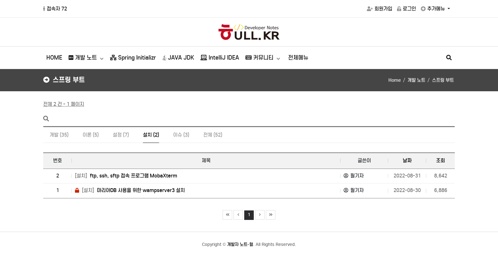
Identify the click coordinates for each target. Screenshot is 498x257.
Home (394, 80)
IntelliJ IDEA (219, 57)
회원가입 (379, 9)
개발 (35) (59, 135)
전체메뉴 (298, 57)
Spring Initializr (133, 57)
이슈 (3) (181, 135)
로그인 (406, 9)
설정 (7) (121, 135)
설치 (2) (151, 135)
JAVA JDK (178, 57)
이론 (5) (91, 135)
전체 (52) (212, 135)
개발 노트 (83, 57)
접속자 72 (55, 9)
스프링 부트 (443, 80)
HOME (54, 57)
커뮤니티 (260, 57)
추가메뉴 (433, 9)
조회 (440, 160)
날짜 (407, 160)
